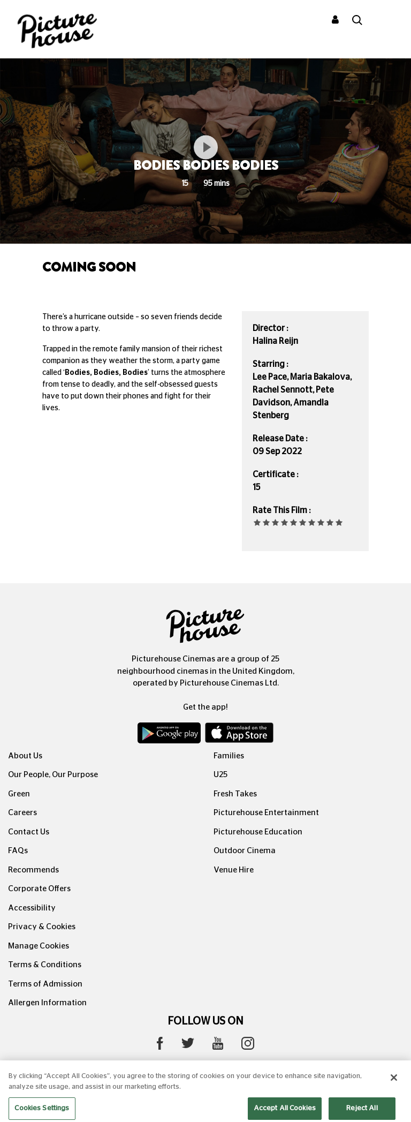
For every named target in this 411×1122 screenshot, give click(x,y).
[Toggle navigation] (388, 21)
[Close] (394, 1090)
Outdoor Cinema (245, 851)
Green (19, 794)
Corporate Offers (39, 889)
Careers (22, 813)
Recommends (33, 870)
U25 (220, 775)
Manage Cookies (38, 946)
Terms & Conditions (44, 965)
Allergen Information (47, 1003)
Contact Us (28, 832)
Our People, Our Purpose (53, 775)
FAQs (18, 851)
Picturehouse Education (258, 832)
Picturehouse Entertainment (266, 813)
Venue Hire (234, 870)
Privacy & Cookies (41, 927)
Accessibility (32, 908)
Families (229, 756)
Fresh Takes (235, 794)
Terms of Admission (45, 984)
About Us (25, 756)
